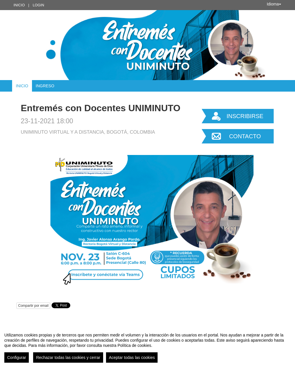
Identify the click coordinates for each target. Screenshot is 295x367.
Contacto (245, 136)
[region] (147, 345)
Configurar (16, 357)
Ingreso (45, 86)
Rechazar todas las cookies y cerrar (68, 357)
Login (38, 5)
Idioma (274, 4)
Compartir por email (33, 306)
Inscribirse (244, 116)
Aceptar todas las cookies (132, 357)
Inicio (19, 5)
